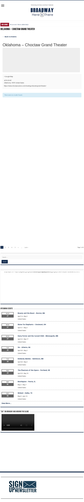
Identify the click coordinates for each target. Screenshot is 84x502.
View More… (6, 403)
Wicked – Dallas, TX (25, 393)
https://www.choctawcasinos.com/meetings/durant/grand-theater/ (25, 86)
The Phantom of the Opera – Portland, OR (34, 370)
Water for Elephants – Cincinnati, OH (32, 324)
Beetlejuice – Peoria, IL (27, 381)
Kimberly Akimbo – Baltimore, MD (31, 359)
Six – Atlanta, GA (24, 347)
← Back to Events (10, 37)
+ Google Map (8, 76)
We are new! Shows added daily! (19, 24)
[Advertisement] (42, 123)
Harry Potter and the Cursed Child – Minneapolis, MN (38, 336)
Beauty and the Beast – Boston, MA (31, 313)
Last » (26, 247)
